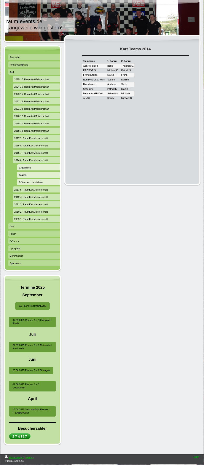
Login (196, 456)
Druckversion (14, 457)
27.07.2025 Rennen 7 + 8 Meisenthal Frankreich (32, 347)
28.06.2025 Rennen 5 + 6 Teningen (31, 370)
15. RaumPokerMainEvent (32, 306)
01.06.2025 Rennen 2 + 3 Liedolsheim (26, 386)
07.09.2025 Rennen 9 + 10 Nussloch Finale (32, 322)
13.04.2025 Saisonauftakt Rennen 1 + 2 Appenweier (32, 411)
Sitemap (29, 457)
